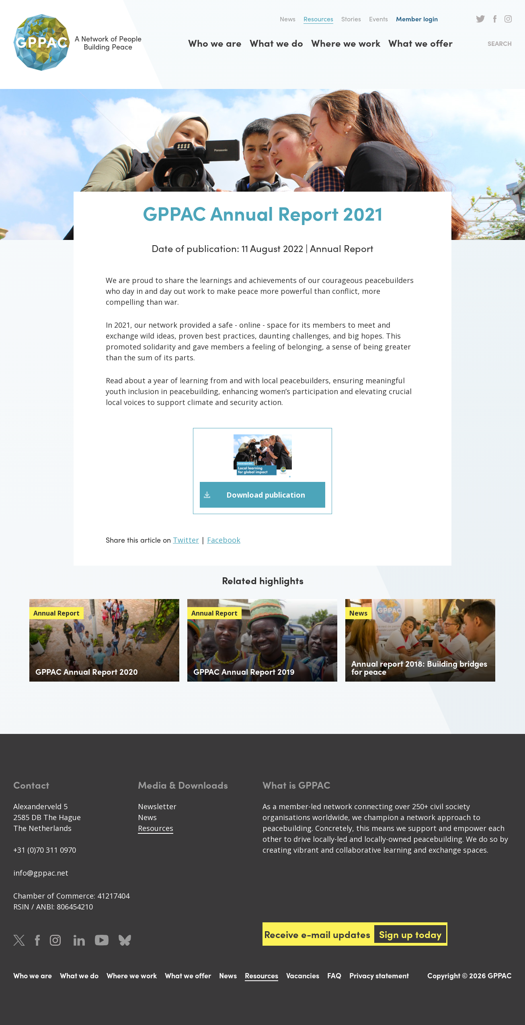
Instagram (508, 19)
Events (378, 18)
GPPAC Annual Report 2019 (244, 671)
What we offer (420, 43)
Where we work (345, 43)
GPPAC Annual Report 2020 (86, 671)
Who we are (215, 43)
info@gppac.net (40, 873)
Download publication (265, 495)
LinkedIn (79, 940)
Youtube (102, 940)
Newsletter (157, 806)
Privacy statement (379, 975)
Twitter (480, 19)
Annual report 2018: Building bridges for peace (419, 667)
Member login (417, 18)
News (287, 18)
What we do (276, 43)
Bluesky (125, 940)
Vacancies (302, 975)
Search (500, 43)
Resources (318, 18)
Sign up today (410, 934)
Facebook (494, 19)
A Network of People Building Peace (77, 42)
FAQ (334, 975)
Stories (351, 18)
